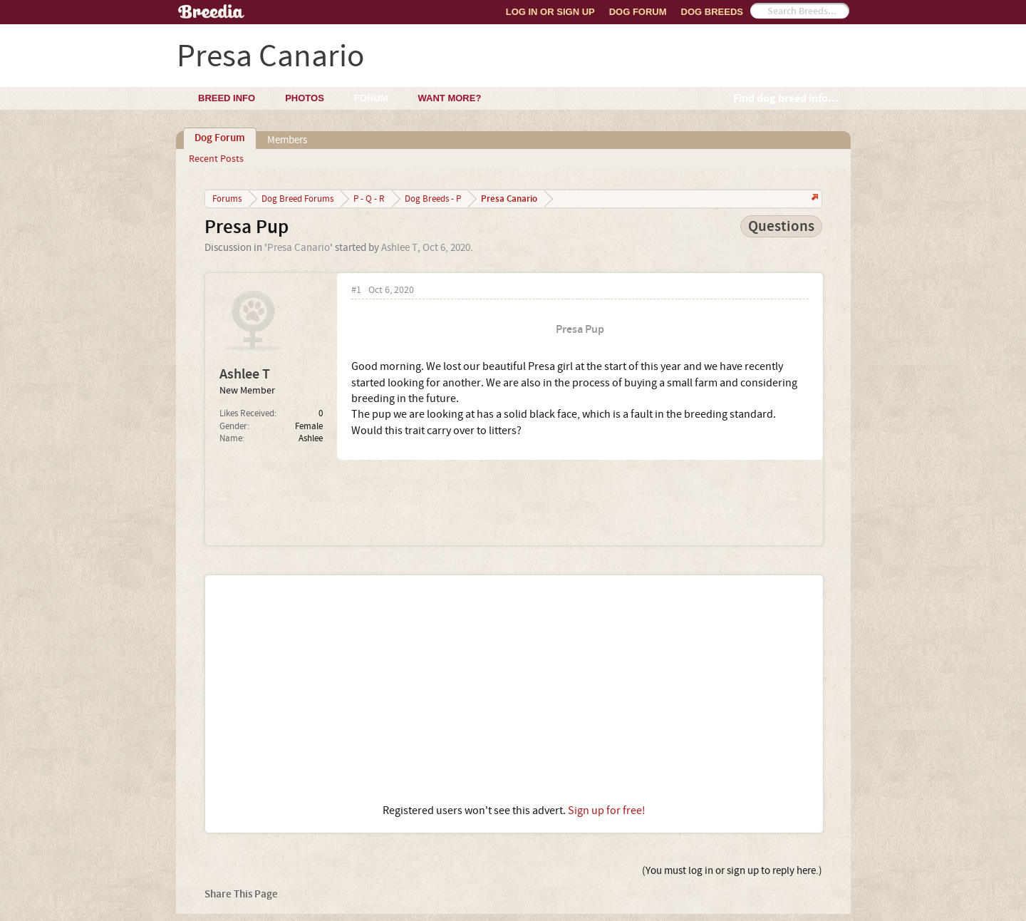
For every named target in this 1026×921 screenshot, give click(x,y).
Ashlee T (399, 247)
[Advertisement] (514, 689)
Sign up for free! (607, 810)
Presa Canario (298, 247)
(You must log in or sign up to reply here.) (732, 871)
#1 (356, 290)
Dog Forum (638, 11)
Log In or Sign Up (550, 11)
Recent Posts (216, 159)
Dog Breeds (712, 11)
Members (287, 140)
